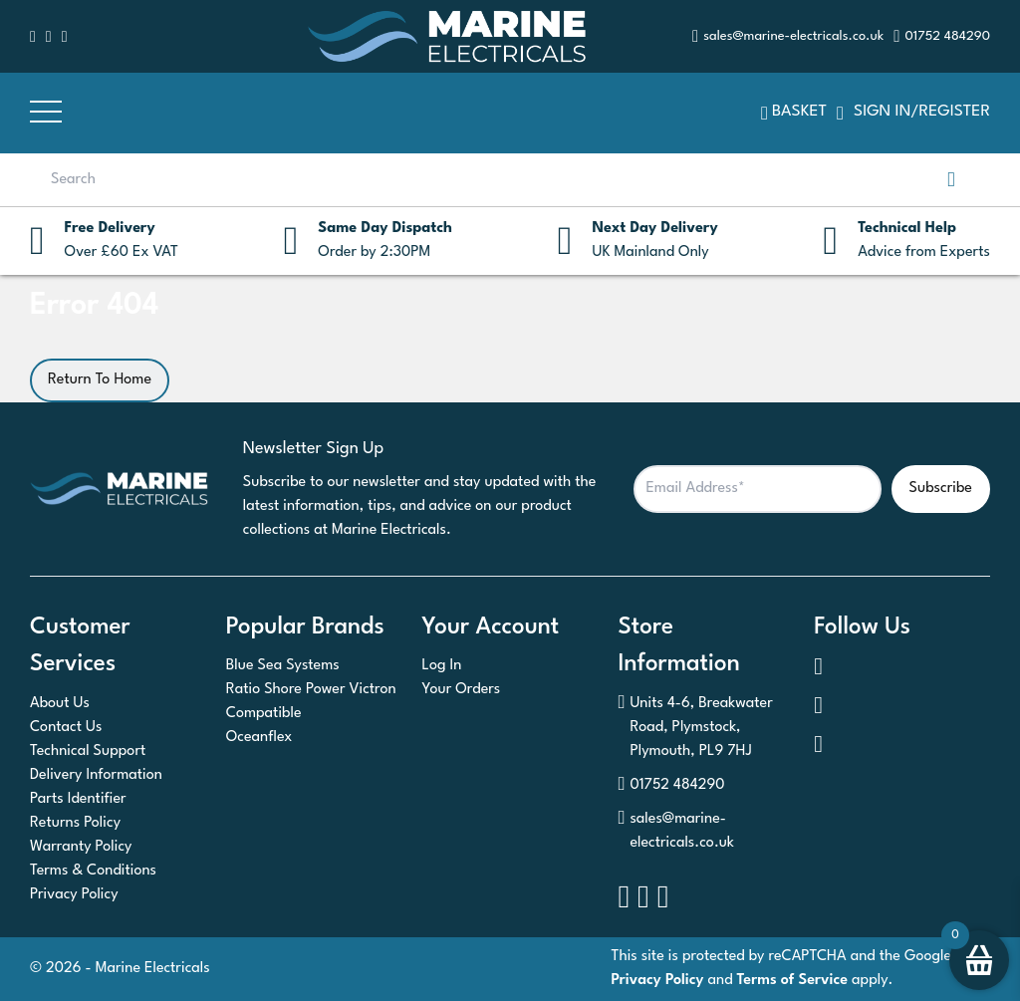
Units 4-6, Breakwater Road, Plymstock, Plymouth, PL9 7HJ (695, 728)
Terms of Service (793, 980)
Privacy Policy (74, 894)
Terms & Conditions (93, 871)
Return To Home (99, 380)
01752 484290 (671, 786)
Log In (442, 665)
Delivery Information (96, 775)
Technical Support (87, 751)
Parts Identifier (78, 799)
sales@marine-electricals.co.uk (676, 832)
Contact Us (66, 727)
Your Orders (461, 689)
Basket (794, 113)
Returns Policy (75, 823)
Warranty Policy (80, 847)
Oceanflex (259, 737)
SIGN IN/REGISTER (913, 113)
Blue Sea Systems (283, 665)
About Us (60, 703)
